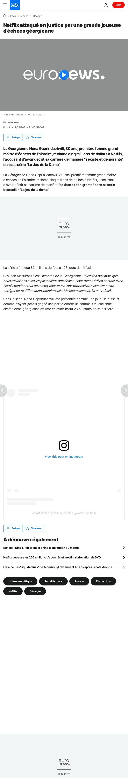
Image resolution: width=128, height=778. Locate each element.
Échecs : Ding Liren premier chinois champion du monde (41, 547)
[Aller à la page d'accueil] (15, 5)
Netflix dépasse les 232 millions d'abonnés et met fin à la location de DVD (52, 557)
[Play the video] (64, 75)
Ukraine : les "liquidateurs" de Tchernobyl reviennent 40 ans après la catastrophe (57, 567)
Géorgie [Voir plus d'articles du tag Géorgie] (35, 591)
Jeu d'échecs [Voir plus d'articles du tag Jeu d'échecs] (53, 581)
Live (118, 5)
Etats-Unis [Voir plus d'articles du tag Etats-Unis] (103, 581)
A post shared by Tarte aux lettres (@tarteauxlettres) (64, 513)
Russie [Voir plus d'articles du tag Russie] (79, 581)
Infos (13, 16)
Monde (24, 16)
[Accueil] (4, 15)
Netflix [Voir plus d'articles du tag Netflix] (12, 591)
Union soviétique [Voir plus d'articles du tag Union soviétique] (20, 581)
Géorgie (37, 16)
